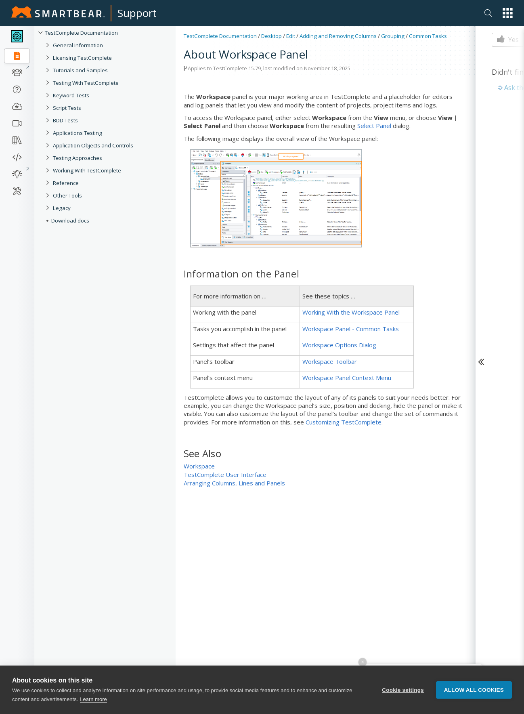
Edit (290, 36)
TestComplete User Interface (225, 474)
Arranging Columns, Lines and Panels (234, 483)
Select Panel (374, 126)
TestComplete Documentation (81, 32)
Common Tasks (428, 36)
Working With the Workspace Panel (351, 312)
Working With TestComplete (87, 170)
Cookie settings (403, 690)
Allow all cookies (474, 690)
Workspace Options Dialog (339, 345)
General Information (78, 45)
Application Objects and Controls (93, 145)
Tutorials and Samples (80, 70)
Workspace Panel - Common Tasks (350, 329)
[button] (508, 13)
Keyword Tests (71, 95)
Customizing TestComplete (343, 422)
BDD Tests (65, 120)
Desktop (271, 36)
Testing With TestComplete (86, 82)
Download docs (70, 220)
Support (137, 13)
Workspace (199, 466)
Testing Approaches (77, 158)
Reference (66, 183)
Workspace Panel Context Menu (346, 378)
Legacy (62, 208)
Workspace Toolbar (329, 361)
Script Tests (67, 107)
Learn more (93, 699)
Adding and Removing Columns (338, 36)
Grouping (393, 36)
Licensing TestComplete (82, 57)
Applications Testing (77, 132)
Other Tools (67, 195)
